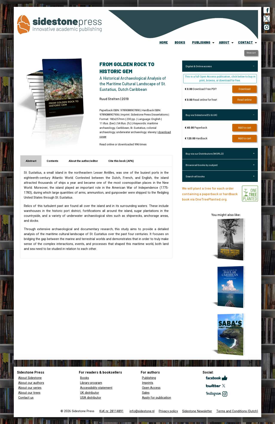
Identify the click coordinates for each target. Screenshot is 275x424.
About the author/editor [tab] (83, 161)
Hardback (196, 138)
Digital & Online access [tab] (199, 66)
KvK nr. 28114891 (111, 411)
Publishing (149, 378)
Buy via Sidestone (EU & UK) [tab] (201, 114)
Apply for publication (156, 397)
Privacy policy (168, 411)
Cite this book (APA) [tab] (121, 161)
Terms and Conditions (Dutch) (237, 411)
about (224, 42)
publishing (201, 42)
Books (84, 378)
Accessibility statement (96, 388)
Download (245, 89)
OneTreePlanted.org (210, 199)
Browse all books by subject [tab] (202, 164)
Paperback (196, 128)
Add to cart (244, 128)
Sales (146, 393)
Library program (91, 383)
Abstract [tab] (31, 161)
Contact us (26, 397)
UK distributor (89, 393)
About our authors (31, 383)
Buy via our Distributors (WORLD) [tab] (204, 153)
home (163, 42)
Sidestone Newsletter (197, 411)
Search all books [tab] (195, 176)
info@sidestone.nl (142, 411)
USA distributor (90, 397)
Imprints (147, 383)
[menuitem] (163, 43)
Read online (244, 100)
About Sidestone (30, 378)
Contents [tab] (52, 161)
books (180, 42)
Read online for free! (201, 100)
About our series (29, 388)
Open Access (151, 388)
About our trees (29, 393)
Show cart (251, 52)
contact (245, 42)
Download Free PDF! (201, 89)
